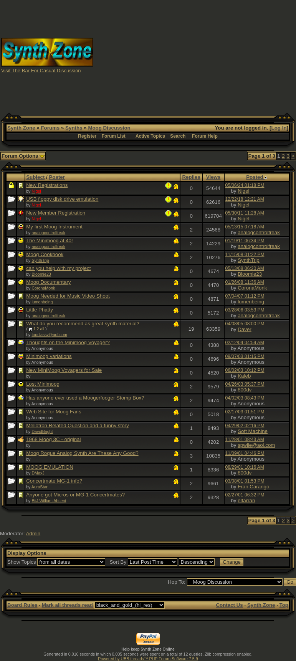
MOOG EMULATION (49, 467)
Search (177, 136)
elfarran (246, 500)
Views (213, 177)
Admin (33, 533)
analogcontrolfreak (48, 232)
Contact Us (229, 605)
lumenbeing (42, 302)
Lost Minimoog (43, 384)
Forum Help (205, 136)
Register (87, 136)
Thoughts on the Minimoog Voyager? (68, 342)
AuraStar (39, 487)
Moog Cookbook (44, 254)
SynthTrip (40, 260)
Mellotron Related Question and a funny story (77, 425)
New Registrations (47, 185)
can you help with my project (58, 268)
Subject (35, 177)
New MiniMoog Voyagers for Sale (64, 370)
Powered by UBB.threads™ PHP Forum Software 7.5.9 (148, 658)
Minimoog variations (49, 356)
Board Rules (22, 605)
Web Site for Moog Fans (53, 412)
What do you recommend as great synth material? (82, 323)
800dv (244, 390)
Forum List (114, 136)
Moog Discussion (109, 128)
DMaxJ (37, 473)
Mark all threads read (67, 605)
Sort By (117, 562)
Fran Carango (253, 487)
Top (283, 605)
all (42, 328)
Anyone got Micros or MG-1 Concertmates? (75, 495)
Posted (256, 177)
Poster (56, 177)
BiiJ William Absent (48, 500)
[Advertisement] (195, 55)
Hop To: (176, 582)
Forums (50, 128)
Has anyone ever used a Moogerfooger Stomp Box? (85, 398)
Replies (191, 177)
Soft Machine (253, 431)
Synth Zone (21, 128)
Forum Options (23, 156)
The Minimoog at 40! (49, 240)
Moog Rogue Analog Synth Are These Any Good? (82, 453)
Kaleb (244, 376)
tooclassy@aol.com (49, 334)
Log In (279, 128)
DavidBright (42, 431)
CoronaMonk (43, 288)
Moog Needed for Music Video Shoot (68, 296)
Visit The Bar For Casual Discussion (41, 70)
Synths (73, 128)
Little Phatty (39, 310)
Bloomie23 (41, 274)
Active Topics (150, 136)
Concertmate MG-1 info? (54, 481)
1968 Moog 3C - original (53, 439)
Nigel (243, 191)
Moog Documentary (48, 282)
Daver (244, 329)
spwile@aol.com (256, 445)
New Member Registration (55, 213)
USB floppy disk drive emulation (62, 199)
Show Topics (21, 562)
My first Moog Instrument (54, 227)
